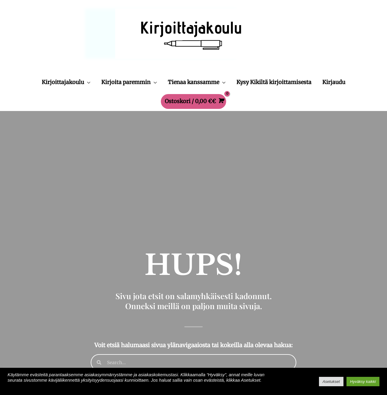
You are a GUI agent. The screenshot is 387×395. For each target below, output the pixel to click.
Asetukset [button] (331, 381)
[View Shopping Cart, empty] (193, 101)
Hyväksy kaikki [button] (363, 381)
